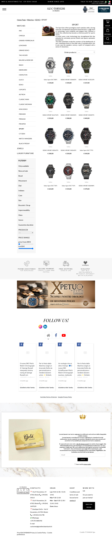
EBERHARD (23, 70)
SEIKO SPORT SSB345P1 (68, 150)
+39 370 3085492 (99, 3)
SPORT (21, 129)
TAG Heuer (23, 55)
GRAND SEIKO (24, 50)
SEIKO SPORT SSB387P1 (86, 115)
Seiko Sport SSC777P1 (86, 150)
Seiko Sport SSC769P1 (50, 79)
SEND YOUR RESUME (89, 506)
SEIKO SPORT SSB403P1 (68, 79)
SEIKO (37, 20)
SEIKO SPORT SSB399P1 (86, 185)
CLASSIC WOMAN (25, 104)
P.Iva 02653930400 (23, 533)
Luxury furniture (25, 153)
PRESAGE (22, 119)
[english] (109, 4)
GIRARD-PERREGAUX (26, 40)
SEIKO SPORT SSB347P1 (50, 150)
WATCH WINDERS (25, 138)
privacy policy (87, 464)
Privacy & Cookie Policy (38, 533)
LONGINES (23, 45)
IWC (20, 31)
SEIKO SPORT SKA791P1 (51, 115)
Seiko (50, 76)
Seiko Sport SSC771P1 (68, 185)
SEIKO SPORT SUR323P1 (86, 79)
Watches (30, 20)
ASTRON (22, 94)
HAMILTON (23, 75)
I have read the (83, 464)
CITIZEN (22, 134)
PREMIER (22, 114)
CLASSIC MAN (24, 99)
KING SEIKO (23, 109)
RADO (21, 65)
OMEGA (22, 35)
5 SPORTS (22, 89)
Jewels (20, 148)
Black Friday (24, 143)
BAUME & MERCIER (26, 60)
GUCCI (21, 80)
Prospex (22, 124)
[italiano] (109, 2)
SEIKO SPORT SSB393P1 (68, 115)
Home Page (21, 20)
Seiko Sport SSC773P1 (50, 185)
